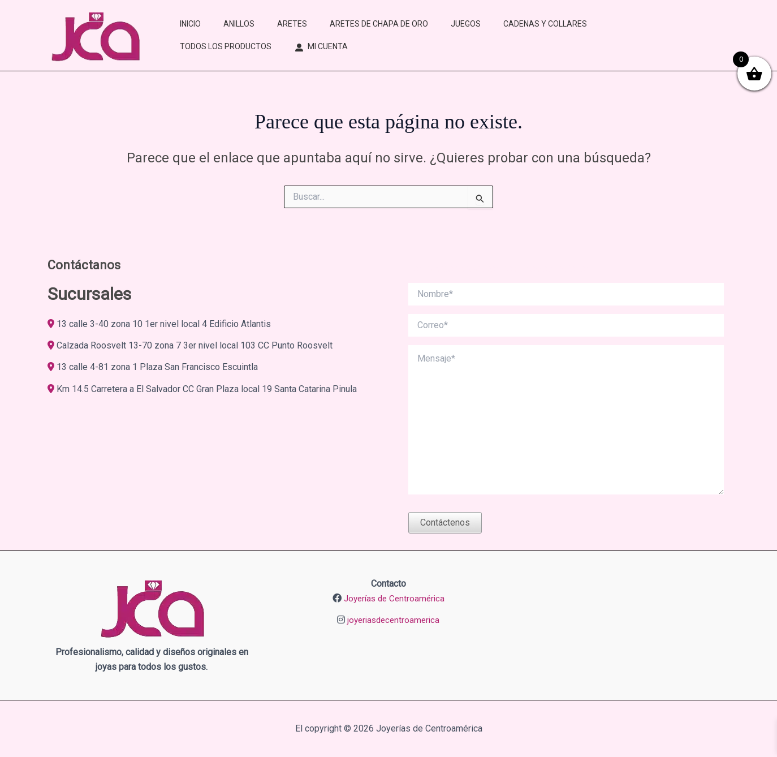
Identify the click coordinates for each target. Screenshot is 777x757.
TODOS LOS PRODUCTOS (225, 46)
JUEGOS (466, 23)
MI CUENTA (328, 46)
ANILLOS (238, 23)
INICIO (190, 23)
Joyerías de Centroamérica (394, 598)
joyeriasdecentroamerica (393, 619)
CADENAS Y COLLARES (545, 23)
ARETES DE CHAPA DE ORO (379, 23)
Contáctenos (445, 522)
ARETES (292, 23)
